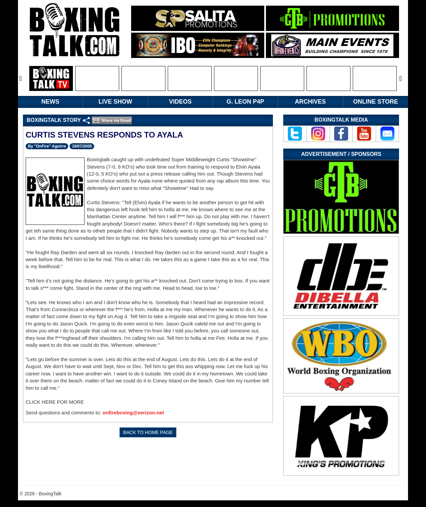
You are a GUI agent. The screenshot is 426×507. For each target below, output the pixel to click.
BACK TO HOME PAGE (148, 432)
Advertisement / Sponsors (341, 154)
